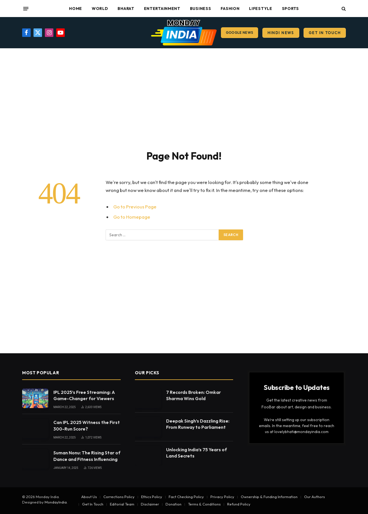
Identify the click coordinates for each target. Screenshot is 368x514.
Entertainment (162, 8)
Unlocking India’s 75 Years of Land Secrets (196, 453)
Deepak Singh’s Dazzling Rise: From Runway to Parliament (197, 424)
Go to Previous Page (134, 207)
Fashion (230, 8)
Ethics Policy (151, 496)
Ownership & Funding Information (269, 496)
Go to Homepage (131, 217)
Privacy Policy (222, 496)
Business (200, 8)
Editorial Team (122, 504)
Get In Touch (325, 32)
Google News (239, 32)
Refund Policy (238, 504)
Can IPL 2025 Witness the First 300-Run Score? (86, 425)
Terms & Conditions (204, 504)
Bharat (126, 8)
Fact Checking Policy (186, 496)
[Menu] (25, 8)
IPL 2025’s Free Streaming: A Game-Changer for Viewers (84, 395)
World (100, 8)
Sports (290, 8)
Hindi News (280, 32)
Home (75, 8)
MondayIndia (56, 502)
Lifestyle (260, 8)
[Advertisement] (184, 98)
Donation (173, 504)
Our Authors (314, 496)
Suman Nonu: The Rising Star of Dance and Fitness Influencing (86, 456)
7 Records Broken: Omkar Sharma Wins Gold (193, 395)
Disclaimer (150, 504)
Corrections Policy (119, 496)
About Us (89, 496)
